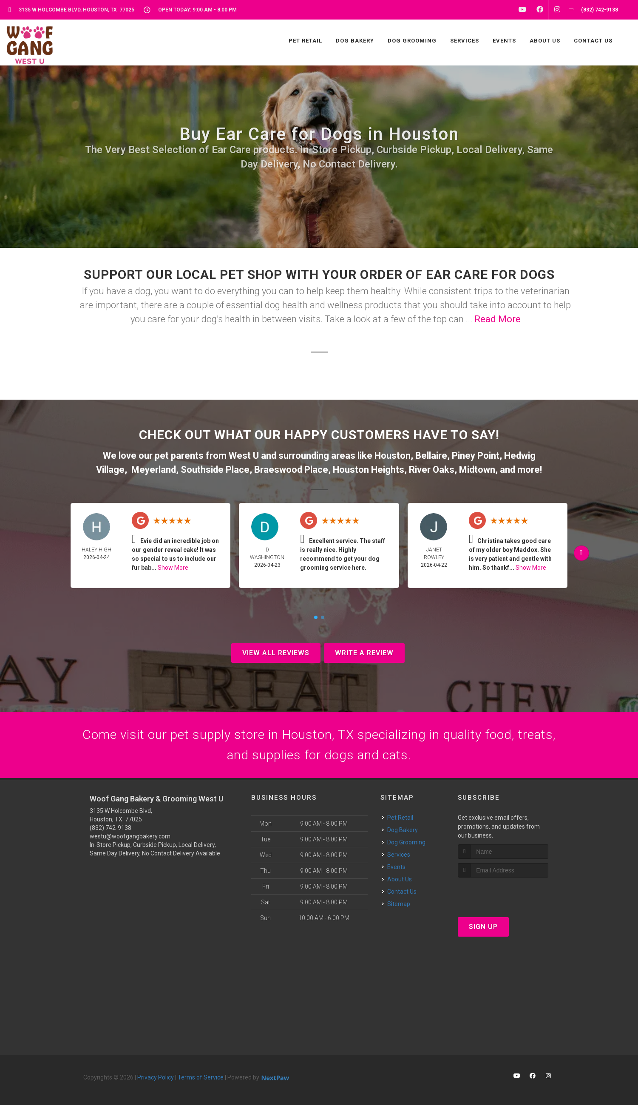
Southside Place (215, 469)
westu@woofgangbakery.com (130, 836)
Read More (497, 319)
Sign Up (483, 927)
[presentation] (503, 893)
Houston (392, 455)
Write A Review (364, 653)
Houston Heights (368, 469)
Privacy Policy (155, 1077)
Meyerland (153, 469)
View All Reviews (275, 653)
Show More (173, 567)
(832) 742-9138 (110, 827)
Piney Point (475, 455)
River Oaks (431, 469)
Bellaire (431, 455)
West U (244, 455)
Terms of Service (201, 1077)
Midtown (477, 469)
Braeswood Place (291, 469)
